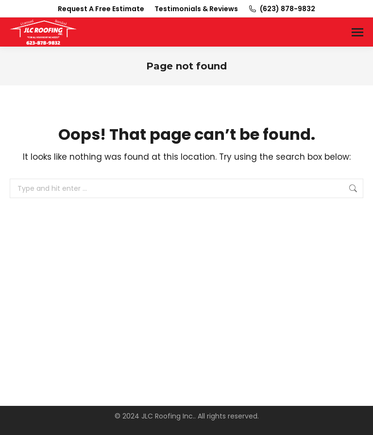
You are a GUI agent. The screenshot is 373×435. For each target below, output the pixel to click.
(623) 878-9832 (281, 9)
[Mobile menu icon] (357, 32)
